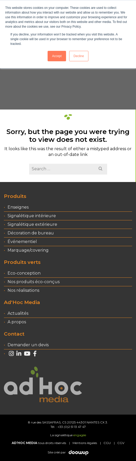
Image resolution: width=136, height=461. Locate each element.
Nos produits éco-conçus (34, 281)
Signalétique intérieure (32, 215)
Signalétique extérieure (32, 224)
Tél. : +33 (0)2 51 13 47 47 (68, 427)
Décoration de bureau (31, 233)
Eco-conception (24, 273)
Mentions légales (85, 443)
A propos (17, 321)
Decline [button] (79, 56)
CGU (107, 443)
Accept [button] (57, 56)
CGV (120, 443)
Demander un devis (28, 344)
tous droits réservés (39, 443)
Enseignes (18, 207)
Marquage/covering (28, 250)
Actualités (18, 313)
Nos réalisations (23, 290)
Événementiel (22, 241)
